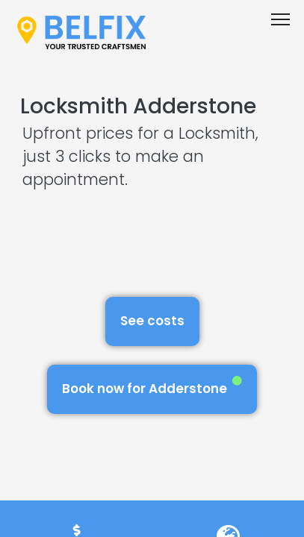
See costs (152, 321)
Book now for (152, 387)
